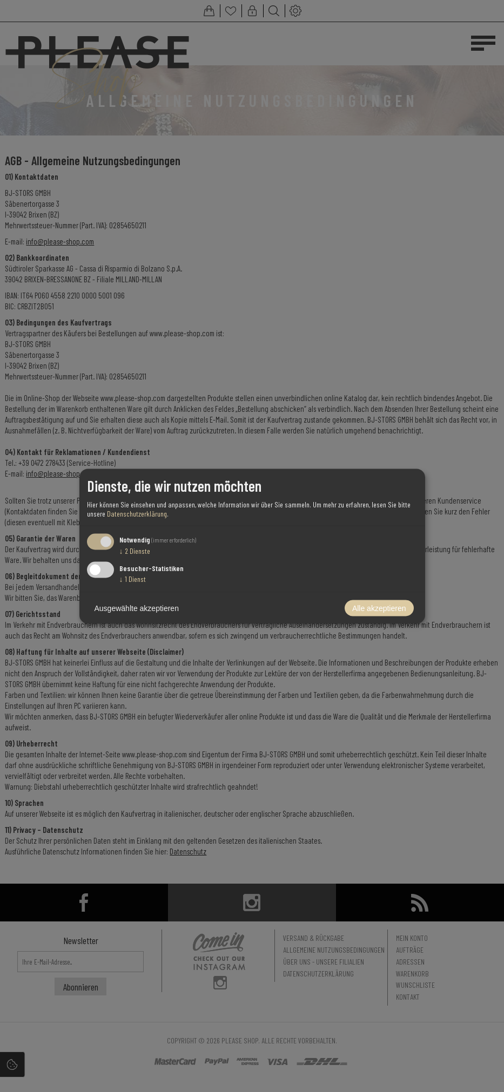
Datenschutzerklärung (137, 513)
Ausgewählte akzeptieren (137, 607)
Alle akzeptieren (379, 607)
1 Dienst (132, 578)
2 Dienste (134, 550)
